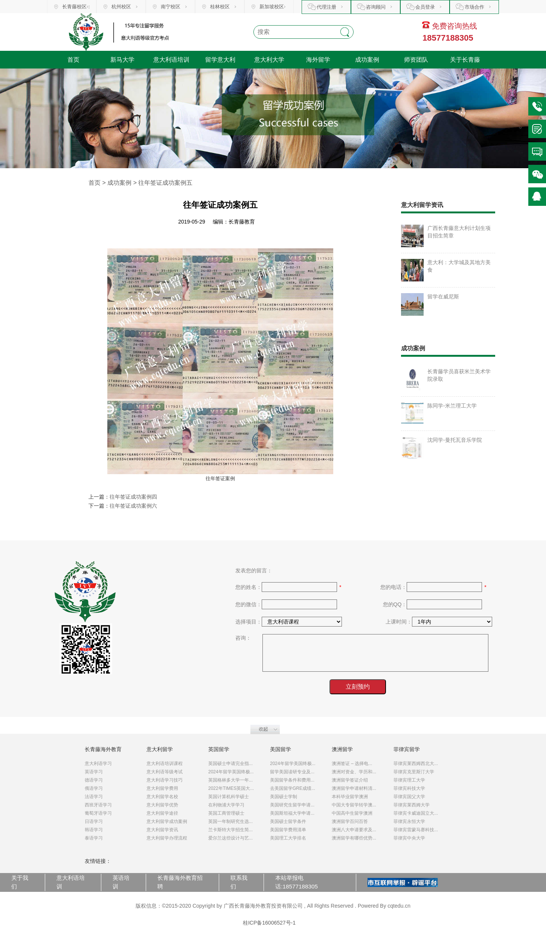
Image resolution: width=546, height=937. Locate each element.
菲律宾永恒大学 (409, 821)
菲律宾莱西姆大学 (411, 805)
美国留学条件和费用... (292, 780)
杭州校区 (121, 6)
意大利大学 (269, 59)
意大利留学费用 (162, 788)
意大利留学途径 (162, 813)
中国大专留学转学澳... (354, 805)
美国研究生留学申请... (292, 805)
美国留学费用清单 (288, 829)
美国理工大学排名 (288, 838)
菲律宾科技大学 (409, 788)
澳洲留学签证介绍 (350, 780)
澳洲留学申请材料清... (354, 788)
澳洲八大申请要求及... (354, 829)
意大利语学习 (98, 763)
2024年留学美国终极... (293, 763)
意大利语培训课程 (164, 763)
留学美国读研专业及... (292, 771)
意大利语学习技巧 (164, 780)
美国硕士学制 (283, 796)
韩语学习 (94, 829)
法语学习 (94, 796)
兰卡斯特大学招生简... (230, 829)
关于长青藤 (465, 59)
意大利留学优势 (162, 805)
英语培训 (121, 882)
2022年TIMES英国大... (231, 788)
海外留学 (318, 59)
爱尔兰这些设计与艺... (230, 838)
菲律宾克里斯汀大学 (413, 771)
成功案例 (367, 59)
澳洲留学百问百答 (350, 821)
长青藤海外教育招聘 (180, 882)
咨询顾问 (376, 7)
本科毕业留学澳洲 (350, 796)
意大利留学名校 (162, 796)
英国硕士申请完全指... (230, 763)
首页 (73, 59)
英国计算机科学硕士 (228, 796)
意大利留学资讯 (162, 829)
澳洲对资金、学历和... (354, 771)
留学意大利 (220, 59)
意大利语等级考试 (164, 771)
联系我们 (238, 882)
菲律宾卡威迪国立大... (415, 813)
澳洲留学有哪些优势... (354, 838)
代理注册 (326, 7)
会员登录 (425, 7)
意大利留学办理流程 (166, 838)
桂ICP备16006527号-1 (269, 923)
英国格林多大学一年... (230, 780)
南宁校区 (170, 6)
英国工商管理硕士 (226, 813)
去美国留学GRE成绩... (292, 788)
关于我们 (19, 882)
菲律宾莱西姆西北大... (415, 763)
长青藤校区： (77, 6)
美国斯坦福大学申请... (292, 813)
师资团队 (416, 59)
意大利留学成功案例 (166, 821)
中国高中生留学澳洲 (352, 813)
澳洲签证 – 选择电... (352, 763)
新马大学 (122, 59)
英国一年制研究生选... (230, 821)
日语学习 (94, 821)
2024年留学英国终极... (231, 771)
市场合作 (474, 7)
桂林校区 (220, 6)
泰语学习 (94, 838)
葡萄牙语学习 (98, 813)
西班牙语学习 (98, 805)
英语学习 (94, 771)
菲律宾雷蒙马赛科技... (415, 829)
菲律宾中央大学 (409, 838)
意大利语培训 (171, 59)
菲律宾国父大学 (409, 796)
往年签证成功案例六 (133, 506)
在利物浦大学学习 (226, 805)
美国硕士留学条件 (288, 821)
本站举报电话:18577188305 (296, 882)
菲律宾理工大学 (409, 780)
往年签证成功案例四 (133, 497)
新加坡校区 (271, 6)
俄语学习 (94, 788)
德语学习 (94, 780)
